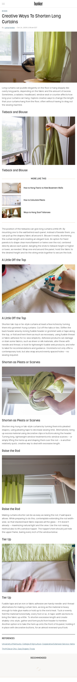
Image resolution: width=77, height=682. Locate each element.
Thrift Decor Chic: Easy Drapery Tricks (18, 649)
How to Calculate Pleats (34, 200)
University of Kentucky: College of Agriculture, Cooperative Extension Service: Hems (38, 644)
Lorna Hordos (10, 28)
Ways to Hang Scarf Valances (37, 212)
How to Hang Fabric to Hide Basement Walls (43, 188)
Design (4, 11)
